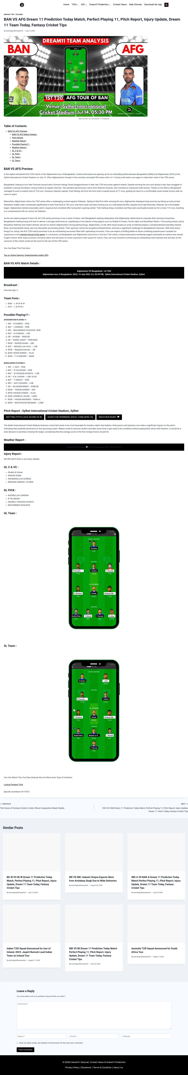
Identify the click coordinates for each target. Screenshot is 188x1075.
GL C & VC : (17, 151)
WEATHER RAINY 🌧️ (109, 417)
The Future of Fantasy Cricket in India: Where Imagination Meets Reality (46, 805)
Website (126, 1036)
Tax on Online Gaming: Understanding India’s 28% (26, 255)
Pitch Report (17, 137)
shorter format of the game (32, 234)
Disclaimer (86, 1068)
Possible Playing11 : (21, 144)
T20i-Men (19, 14)
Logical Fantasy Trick (13, 784)
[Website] (146, 1036)
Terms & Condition (102, 1068)
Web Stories (135, 5)
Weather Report (19, 141)
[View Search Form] (166, 5)
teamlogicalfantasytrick (14, 31)
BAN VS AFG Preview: (17, 131)
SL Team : (16, 160)
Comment (23, 1004)
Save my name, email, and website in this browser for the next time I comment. (51, 1043)
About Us (118, 1068)
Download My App (153, 5)
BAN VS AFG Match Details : (24, 134)
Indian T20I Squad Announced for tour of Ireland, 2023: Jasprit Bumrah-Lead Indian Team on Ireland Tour (29, 952)
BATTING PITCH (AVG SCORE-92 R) (24, 417)
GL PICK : (16, 154)
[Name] (41, 1036)
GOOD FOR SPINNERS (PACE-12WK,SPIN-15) (70, 417)
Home (66, 5)
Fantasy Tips (9, 14)
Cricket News (120, 5)
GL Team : (16, 157)
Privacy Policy (72, 1068)
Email (73, 1036)
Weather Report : (19, 147)
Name (21, 1036)
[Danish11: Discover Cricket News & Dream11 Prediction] (22, 4)
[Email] (94, 1036)
